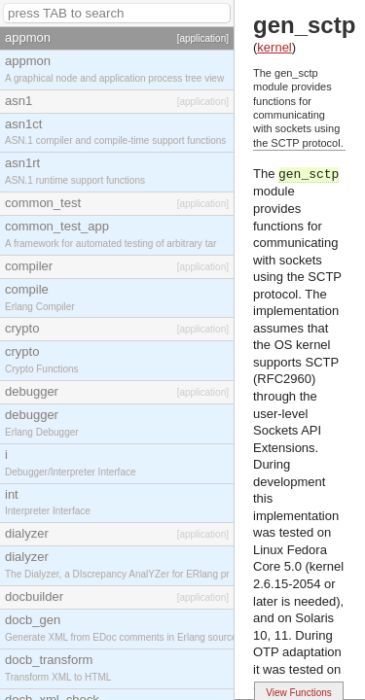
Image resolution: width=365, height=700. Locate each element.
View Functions (299, 692)
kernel (274, 47)
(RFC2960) (284, 378)
